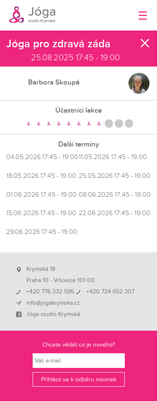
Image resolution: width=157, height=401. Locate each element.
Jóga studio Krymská (53, 314)
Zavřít (145, 43)
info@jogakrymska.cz (53, 303)
